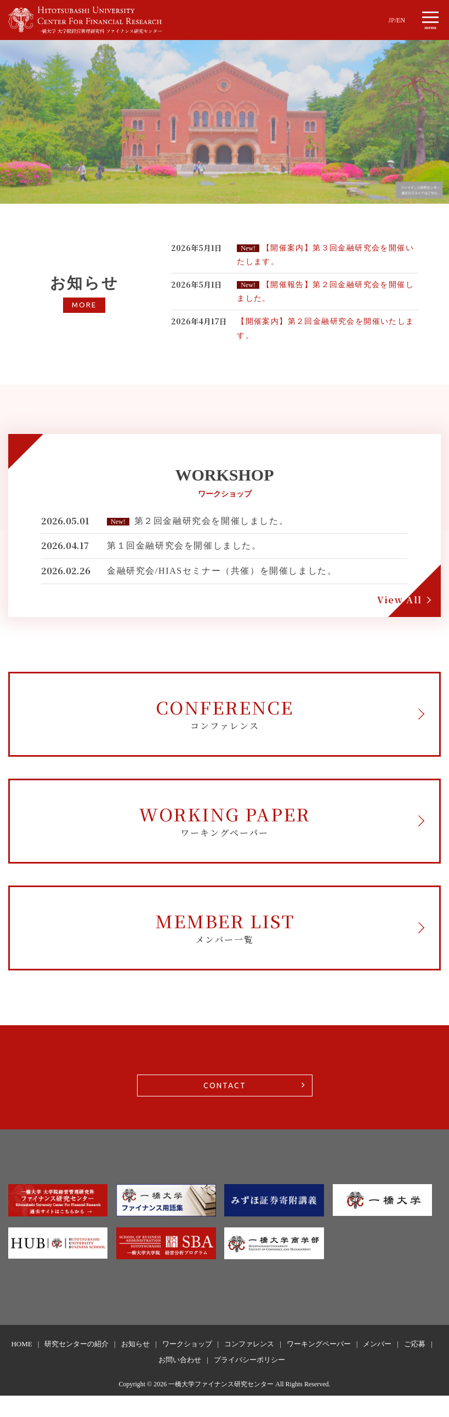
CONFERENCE (224, 716)
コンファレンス (249, 1365)
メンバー (377, 1365)
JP (391, 20)
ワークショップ (187, 1365)
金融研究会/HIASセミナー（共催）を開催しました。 (222, 570)
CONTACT (224, 1106)
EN (400, 20)
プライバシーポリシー (249, 1381)
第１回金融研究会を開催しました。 (184, 545)
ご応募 (414, 1365)
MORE (84, 305)
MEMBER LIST (224, 944)
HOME (21, 1365)
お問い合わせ (179, 1381)
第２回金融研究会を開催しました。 (211, 520)
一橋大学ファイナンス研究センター (221, 1405)
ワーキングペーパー (319, 1365)
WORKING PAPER (224, 830)
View (399, 599)
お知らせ (135, 1365)
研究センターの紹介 (76, 1365)
